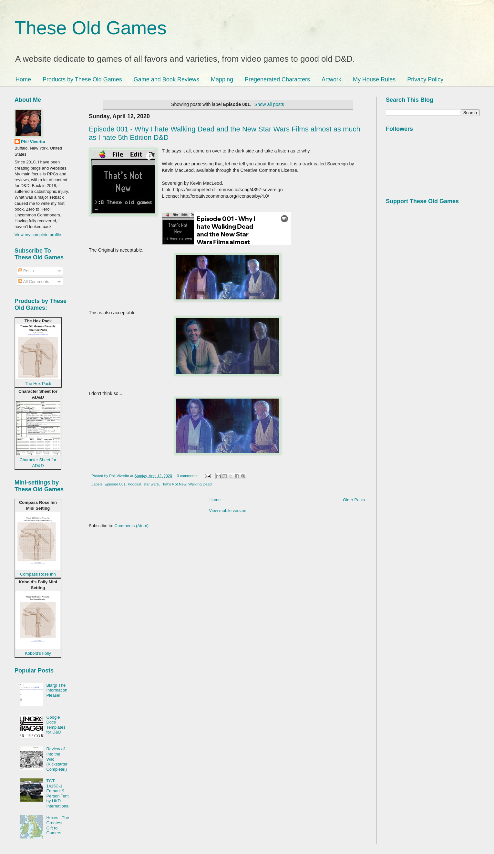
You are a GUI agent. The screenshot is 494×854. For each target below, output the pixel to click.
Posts (26, 270)
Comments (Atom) (132, 525)
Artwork (331, 79)
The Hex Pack (38, 383)
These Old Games (91, 27)
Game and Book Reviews (166, 79)
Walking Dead (199, 484)
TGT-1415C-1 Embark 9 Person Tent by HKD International (57, 793)
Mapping (222, 79)
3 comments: (188, 476)
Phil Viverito (33, 141)
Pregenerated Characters (277, 79)
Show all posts (269, 104)
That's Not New (173, 484)
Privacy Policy (425, 79)
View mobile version (227, 510)
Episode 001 (115, 484)
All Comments (33, 281)
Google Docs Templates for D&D (55, 725)
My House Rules (374, 79)
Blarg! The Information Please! (56, 690)
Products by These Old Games (82, 79)
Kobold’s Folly (38, 653)
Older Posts (354, 499)
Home (23, 79)
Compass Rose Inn (38, 574)
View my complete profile (38, 234)
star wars (151, 484)
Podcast (134, 484)
